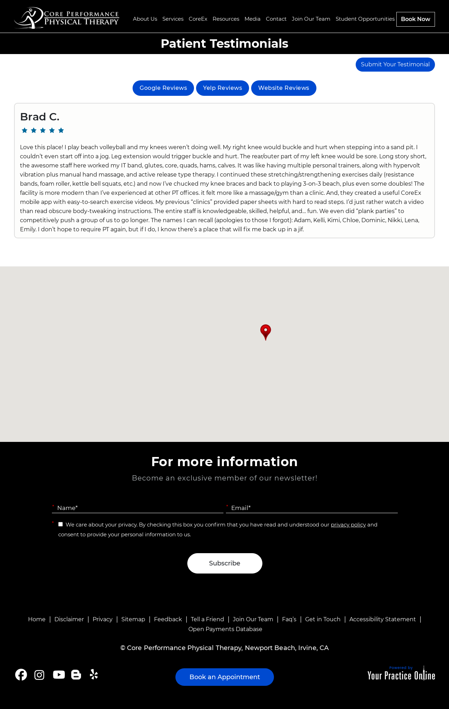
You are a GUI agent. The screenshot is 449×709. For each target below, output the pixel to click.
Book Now (415, 19)
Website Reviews (283, 88)
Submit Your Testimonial (395, 64)
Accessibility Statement (382, 619)
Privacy (103, 619)
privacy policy (348, 524)
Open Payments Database (225, 629)
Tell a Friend (207, 619)
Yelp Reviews (222, 88)
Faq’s (289, 619)
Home (37, 619)
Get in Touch (323, 619)
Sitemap (133, 619)
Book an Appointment (224, 677)
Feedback (168, 619)
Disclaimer (69, 619)
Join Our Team (253, 619)
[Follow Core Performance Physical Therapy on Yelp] (95, 675)
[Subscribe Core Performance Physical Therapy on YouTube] (58, 675)
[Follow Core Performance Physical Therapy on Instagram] (39, 675)
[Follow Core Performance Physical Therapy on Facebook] (21, 675)
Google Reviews (163, 88)
